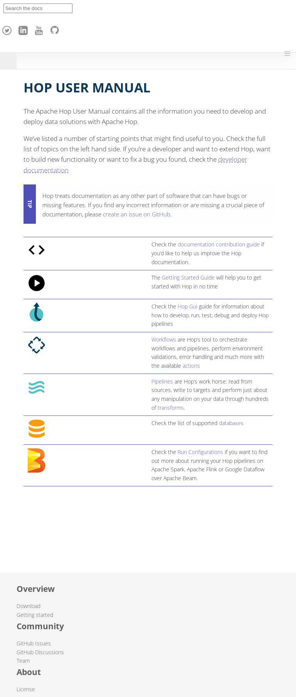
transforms (171, 407)
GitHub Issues (34, 643)
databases (231, 423)
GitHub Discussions (40, 652)
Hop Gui (187, 306)
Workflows (163, 339)
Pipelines (162, 381)
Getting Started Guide (188, 277)
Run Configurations (200, 452)
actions (191, 365)
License (26, 689)
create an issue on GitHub (136, 214)
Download (28, 606)
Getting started (35, 614)
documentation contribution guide (219, 244)
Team (23, 660)
